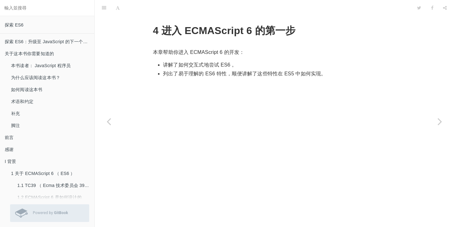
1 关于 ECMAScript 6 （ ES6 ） (43, 173)
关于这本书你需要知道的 (29, 53)
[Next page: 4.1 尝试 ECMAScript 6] (440, 121)
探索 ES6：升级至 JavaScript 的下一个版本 (48, 41)
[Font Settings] (118, 8)
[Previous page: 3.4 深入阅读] (109, 121)
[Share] (444, 8)
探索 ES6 (14, 24)
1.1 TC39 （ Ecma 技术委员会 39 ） (53, 185)
